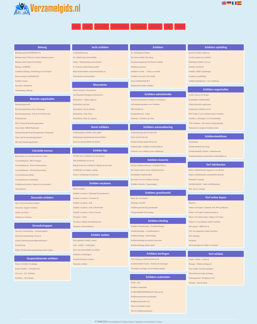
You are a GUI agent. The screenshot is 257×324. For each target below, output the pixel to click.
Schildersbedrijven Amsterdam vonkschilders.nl (207, 156)
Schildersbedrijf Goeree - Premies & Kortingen (149, 264)
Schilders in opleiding (197, 76)
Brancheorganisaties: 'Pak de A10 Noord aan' (33, 114)
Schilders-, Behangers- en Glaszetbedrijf (204, 118)
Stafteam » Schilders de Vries (142, 118)
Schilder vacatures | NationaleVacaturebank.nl (91, 193)
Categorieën (101, 26)
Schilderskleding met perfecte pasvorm (146, 240)
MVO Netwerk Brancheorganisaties (29, 123)
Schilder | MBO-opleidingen (200, 71)
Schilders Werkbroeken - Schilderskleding (147, 226)
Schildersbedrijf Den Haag (199, 146)
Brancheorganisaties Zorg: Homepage (30, 109)
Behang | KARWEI (22, 67)
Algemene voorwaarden (144, 322)
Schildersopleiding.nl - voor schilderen (204, 81)
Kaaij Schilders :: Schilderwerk (27, 269)
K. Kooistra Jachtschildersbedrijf (86, 67)
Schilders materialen (139, 287)
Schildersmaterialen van (140, 301)
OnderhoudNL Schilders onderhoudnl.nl (146, 146)
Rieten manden (79, 189)
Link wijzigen (138, 26)
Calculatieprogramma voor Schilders (145, 104)
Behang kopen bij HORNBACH (28, 53)
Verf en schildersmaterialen (141, 311)
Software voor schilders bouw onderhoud (147, 151)
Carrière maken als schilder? (200, 57)
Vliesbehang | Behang (23, 90)
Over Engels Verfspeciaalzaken (201, 269)
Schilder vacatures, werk (82, 203)
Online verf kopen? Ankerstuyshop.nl (203, 212)
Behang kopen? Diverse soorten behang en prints (34, 57)
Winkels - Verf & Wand (198, 283)
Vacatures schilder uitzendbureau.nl (87, 222)
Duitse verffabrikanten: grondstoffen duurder (206, 175)
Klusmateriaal (20, 118)
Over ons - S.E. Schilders (25, 273)
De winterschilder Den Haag (142, 57)
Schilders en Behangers (82, 254)
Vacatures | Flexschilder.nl (83, 226)
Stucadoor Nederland (23, 85)
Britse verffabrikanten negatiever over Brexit (206, 170)
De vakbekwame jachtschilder (85, 57)
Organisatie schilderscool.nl (200, 109)
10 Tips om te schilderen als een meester (89, 156)
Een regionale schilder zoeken (85, 240)
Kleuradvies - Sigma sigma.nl (84, 100)
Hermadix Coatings (196, 179)
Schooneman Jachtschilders (84, 76)
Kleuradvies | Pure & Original (85, 118)
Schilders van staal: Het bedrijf (143, 76)
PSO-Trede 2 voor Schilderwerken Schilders (206, 114)
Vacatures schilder (80, 264)
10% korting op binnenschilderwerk (145, 259)
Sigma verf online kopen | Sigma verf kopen (206, 217)
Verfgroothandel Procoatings (142, 212)
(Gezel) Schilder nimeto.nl (199, 53)
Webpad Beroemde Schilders (142, 85)
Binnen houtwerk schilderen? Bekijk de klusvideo (92, 165)
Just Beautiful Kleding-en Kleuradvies (88, 95)
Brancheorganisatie (22, 104)
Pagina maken (127, 322)
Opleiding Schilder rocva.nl (199, 62)
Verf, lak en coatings (197, 189)
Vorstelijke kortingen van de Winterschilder (148, 268)
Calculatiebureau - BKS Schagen (28, 161)
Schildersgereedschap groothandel (144, 207)
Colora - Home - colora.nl (199, 259)
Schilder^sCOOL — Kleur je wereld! (145, 71)
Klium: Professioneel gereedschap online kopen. (34, 250)
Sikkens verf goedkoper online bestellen (204, 222)
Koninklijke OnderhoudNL (141, 175)
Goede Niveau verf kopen (199, 95)
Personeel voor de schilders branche (145, 179)
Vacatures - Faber (80, 217)
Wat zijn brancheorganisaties (26, 142)
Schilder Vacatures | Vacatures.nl (86, 198)
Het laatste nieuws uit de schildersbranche (147, 170)
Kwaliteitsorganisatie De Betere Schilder (147, 62)
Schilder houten (21, 81)
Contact (180, 26)
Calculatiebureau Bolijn (24, 175)
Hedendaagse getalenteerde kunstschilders (89, 137)
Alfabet (87, 26)
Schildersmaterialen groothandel (143, 296)
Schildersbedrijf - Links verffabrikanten (204, 184)
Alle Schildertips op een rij (83, 160)
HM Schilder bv (137, 109)
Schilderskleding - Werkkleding (143, 236)
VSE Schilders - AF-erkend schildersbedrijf (206, 123)
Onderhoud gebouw (138, 67)
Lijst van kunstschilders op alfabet (86, 142)
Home (76, 26)
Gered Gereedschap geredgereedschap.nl (31, 240)
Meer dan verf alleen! (139, 198)
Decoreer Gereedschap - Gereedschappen (31, 231)
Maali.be (192, 203)
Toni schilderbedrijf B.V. (140, 81)
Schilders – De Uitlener (24, 278)
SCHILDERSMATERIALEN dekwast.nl (147, 292)
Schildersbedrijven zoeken (83, 259)
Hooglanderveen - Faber (140, 114)
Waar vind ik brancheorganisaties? (28, 137)
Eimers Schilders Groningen (26, 264)
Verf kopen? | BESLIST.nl (199, 226)
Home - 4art (135, 282)
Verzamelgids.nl (114, 322)
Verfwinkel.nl (20, 189)
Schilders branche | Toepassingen (144, 184)
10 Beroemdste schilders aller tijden (87, 132)
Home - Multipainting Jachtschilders (87, 62)
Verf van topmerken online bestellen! (203, 231)
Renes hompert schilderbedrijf (27, 76)
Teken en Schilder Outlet (140, 306)
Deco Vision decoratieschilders (27, 203)
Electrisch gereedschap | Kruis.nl (28, 236)
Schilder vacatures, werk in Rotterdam (88, 207)
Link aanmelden (119, 26)
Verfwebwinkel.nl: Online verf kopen (203, 245)
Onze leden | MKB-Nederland (27, 128)
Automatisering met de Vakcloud (144, 132)
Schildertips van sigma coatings (85, 170)
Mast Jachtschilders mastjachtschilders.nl (89, 71)
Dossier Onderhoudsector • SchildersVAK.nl (148, 165)
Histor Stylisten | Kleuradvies (84, 90)
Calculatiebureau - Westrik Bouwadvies (30, 170)
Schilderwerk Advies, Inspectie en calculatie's (33, 184)
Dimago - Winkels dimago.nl (200, 264)
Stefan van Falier (22, 212)
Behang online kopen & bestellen (28, 62)
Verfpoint (192, 240)
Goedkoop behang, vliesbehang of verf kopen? (33, 71)
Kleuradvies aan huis (81, 104)
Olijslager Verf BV (138, 203)
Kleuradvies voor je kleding (84, 109)
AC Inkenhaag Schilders (140, 53)
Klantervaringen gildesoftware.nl (144, 142)
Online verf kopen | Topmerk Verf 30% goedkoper (208, 207)
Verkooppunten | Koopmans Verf (201, 278)
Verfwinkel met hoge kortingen (201, 273)
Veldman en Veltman (23, 217)
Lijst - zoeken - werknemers (84, 245)
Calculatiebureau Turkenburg (26, 180)
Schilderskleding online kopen (143, 245)
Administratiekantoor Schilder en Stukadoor (148, 100)
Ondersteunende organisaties (200, 104)
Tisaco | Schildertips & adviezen (85, 175)
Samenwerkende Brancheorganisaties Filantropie (34, 132)
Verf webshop (194, 236)
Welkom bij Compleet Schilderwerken (204, 128)
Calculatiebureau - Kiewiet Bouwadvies (31, 165)
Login (168, 26)
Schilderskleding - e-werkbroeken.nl (145, 231)
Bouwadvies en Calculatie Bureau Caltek (31, 156)
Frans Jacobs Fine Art (139, 137)
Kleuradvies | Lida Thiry (82, 114)
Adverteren (155, 26)
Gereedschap (20, 245)
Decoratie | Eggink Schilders (26, 208)
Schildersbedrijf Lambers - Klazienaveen (205, 151)
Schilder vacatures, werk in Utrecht (87, 212)
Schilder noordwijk (196, 67)
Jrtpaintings (193, 142)
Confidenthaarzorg (80, 53)
